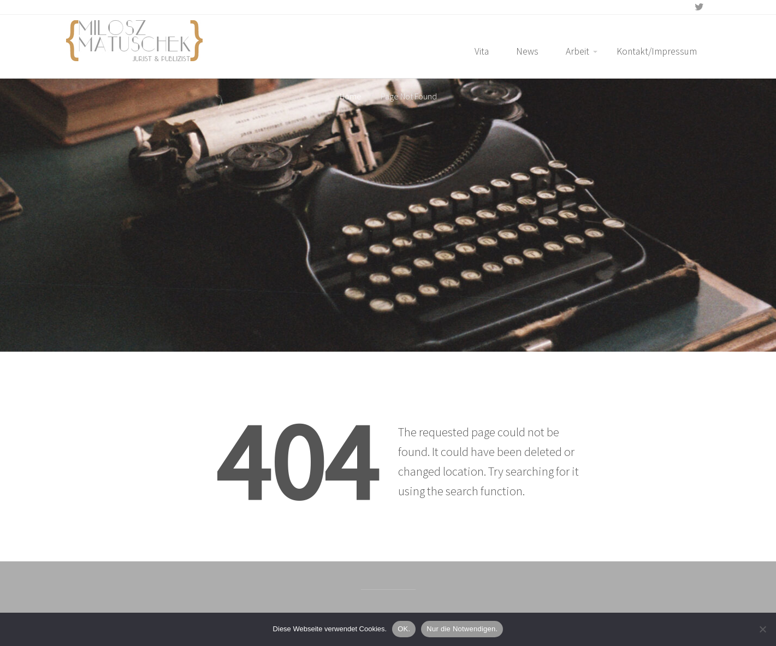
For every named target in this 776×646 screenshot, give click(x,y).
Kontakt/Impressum (657, 51)
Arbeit (577, 51)
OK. (404, 629)
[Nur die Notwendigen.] (762, 629)
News (527, 51)
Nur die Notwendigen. (461, 629)
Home (351, 96)
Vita (482, 51)
